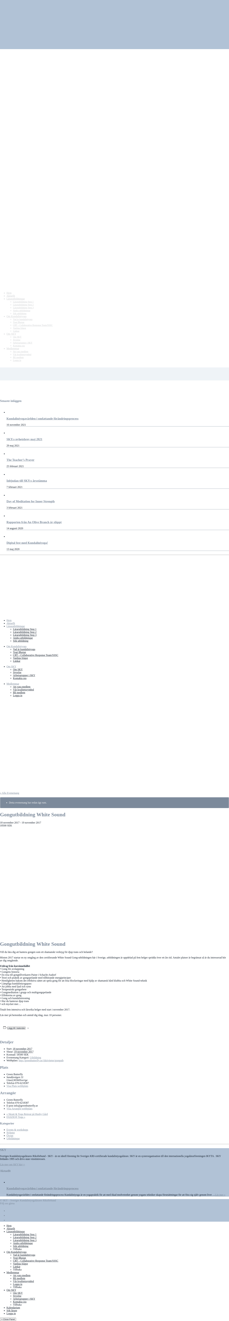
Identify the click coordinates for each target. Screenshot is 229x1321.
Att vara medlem (22, 686)
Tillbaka (17, 1249)
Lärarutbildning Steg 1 (25, 629)
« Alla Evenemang (9, 793)
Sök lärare (11, 1310)
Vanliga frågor (20, 658)
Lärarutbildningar (15, 626)
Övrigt (9, 1135)
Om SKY (11, 666)
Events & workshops (17, 1129)
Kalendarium (13, 1307)
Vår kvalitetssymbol (23, 689)
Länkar (16, 661)
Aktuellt (10, 623)
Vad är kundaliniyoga (24, 649)
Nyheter (10, 1132)
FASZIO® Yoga (15, 1117)
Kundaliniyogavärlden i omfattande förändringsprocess (42, 1188)
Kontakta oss (19, 678)
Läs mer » (220, 1194)
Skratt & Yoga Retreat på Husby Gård (27, 1114)
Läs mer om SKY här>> (12, 1164)
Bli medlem (19, 692)
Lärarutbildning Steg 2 (25, 632)
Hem (9, 620)
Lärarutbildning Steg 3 (25, 635)
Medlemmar (12, 683)
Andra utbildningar (23, 638)
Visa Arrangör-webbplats (19, 1108)
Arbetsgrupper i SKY (24, 675)
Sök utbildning (20, 640)
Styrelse (17, 672)
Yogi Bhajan (19, 652)
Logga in (17, 695)
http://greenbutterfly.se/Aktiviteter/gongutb (41, 1060)
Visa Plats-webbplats (17, 1086)
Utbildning (35, 1057)
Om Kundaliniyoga (16, 646)
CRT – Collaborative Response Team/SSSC (35, 655)
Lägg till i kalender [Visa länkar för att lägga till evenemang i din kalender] (16, 1028)
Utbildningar (13, 1138)
